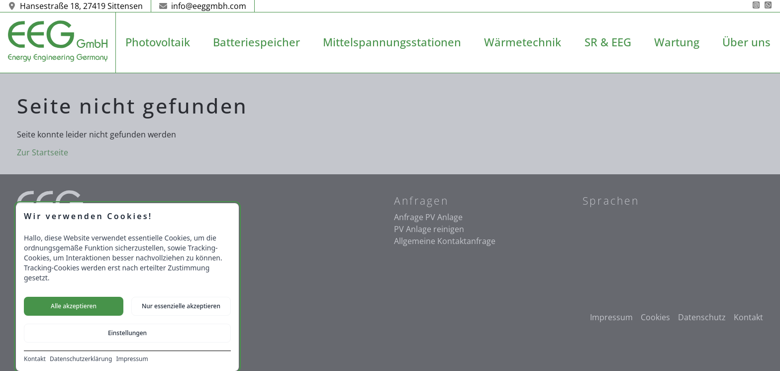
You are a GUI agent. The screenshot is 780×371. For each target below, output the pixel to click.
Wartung (676, 42)
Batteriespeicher (256, 42)
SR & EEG (608, 42)
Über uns (746, 42)
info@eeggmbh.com (202, 5)
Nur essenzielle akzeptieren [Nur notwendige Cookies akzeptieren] (181, 306)
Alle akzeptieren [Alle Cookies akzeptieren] (74, 306)
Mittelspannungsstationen (392, 42)
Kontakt (35, 359)
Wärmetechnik (522, 42)
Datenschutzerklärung (81, 359)
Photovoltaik (157, 42)
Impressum (132, 359)
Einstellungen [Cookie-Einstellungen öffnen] (127, 333)
